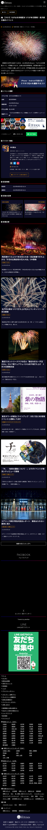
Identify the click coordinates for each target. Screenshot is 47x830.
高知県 (31, 740)
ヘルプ (4, 688)
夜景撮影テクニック (24, 811)
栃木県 (31, 726)
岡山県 (22, 738)
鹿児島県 (5, 745)
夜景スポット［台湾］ (10, 761)
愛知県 (4, 733)
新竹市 (40, 763)
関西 (4, 755)
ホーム (4, 676)
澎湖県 (13, 770)
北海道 (4, 724)
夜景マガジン (6, 811)
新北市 (13, 763)
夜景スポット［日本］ (10, 722)
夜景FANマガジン (9, 788)
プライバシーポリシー (8, 691)
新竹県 (4, 766)
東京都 (4, 729)
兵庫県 (13, 736)
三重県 (31, 733)
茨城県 (22, 726)
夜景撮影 (38, 791)
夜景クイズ (6, 794)
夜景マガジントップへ (23, 543)
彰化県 (13, 768)
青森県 (13, 724)
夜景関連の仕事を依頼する (9, 708)
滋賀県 (22, 736)
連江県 (31, 770)
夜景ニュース (22, 791)
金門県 (22, 770)
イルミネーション (39, 794)
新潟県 (40, 729)
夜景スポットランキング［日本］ (14, 748)
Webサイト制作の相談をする (10, 710)
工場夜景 (14, 791)
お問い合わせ (6, 704)
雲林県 (4, 780)
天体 (32, 796)
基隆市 (31, 763)
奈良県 (31, 736)
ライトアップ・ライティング (11, 796)
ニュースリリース (7, 713)
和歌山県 (40, 736)
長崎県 (13, 742)
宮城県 (31, 724)
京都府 (4, 736)
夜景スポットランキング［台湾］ (14, 774)
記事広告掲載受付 (7, 699)
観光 (36, 796)
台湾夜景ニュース (29, 799)
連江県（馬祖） (33, 783)
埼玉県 (22, 729)
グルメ (41, 796)
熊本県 (22, 742)
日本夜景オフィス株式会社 (18, 825)
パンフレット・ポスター (9, 702)
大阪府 (40, 733)
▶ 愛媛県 (12, 12)
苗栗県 (31, 768)
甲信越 (4, 753)
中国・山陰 (19, 755)
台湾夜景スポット (17, 799)
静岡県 (22, 733)
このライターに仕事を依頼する (19, 174)
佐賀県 (4, 742)
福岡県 (40, 740)
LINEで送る (32, 134)
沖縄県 (13, 745)
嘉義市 (13, 785)
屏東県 (40, 766)
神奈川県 (14, 729)
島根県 (13, 738)
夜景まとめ (31, 791)
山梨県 (4, 731)
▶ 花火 (4, 12)
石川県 (31, 731)
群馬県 (40, 726)
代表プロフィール (7, 683)
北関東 (18, 751)
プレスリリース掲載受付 (9, 697)
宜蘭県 (40, 768)
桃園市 (22, 763)
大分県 (31, 742)
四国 (30, 755)
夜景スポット (6, 791)
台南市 (22, 766)
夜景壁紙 (14, 811)
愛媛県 (22, 740)
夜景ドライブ (22, 805)
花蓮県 (4, 770)
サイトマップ (6, 718)
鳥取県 (4, 738)
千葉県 (31, 729)
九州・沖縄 (6, 757)
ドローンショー (25, 796)
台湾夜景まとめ (39, 799)
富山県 (22, 731)
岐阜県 (13, 733)
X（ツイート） (18, 134)
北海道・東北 (6, 751)
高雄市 (31, 766)
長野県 (13, 731)
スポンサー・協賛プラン (9, 694)
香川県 (13, 740)
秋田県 (40, 724)
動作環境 (4, 716)
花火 (12, 794)
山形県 (4, 726)
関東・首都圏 (33, 751)
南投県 (22, 768)
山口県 (40, 738)
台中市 (13, 766)
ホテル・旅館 (6, 799)
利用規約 (4, 686)
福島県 (13, 726)
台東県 (4, 768)
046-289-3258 (22, 822)
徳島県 (4, 740)
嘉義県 (13, 780)
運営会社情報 (6, 681)
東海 (30, 753)
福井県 (40, 731)
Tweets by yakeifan (23, 619)
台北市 (4, 763)
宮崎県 (40, 742)
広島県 (31, 738)
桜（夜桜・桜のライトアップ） (23, 794)
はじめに (4, 678)
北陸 (17, 753)
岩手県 (22, 724)
